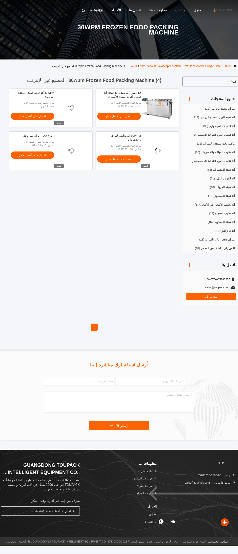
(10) (221, 195)
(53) (221, 169)
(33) (219, 126)
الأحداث (115, 10)
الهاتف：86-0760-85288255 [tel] (216, 475)
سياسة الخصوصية (217, 541)
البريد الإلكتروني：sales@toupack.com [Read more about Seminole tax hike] (210, 482)
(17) (215, 204)
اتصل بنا (135, 10)
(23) (217, 239)
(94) (214, 134)
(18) (222, 187)
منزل (197, 10)
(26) (220, 108)
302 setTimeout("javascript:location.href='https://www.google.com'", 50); (186, 66)
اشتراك (68, 511)
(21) (216, 143)
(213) (214, 117)
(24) (224, 230)
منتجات (180, 10)
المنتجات (132, 66)
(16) (221, 222)
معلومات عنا (158, 10)
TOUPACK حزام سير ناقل (38, 135)
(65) (215, 152)
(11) (222, 213)
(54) (213, 161)
